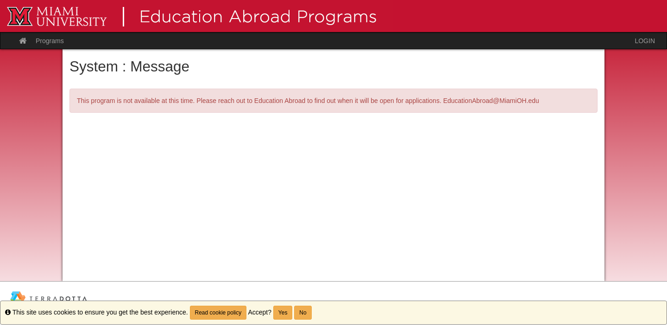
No (302, 312)
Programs (50, 41)
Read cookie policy (218, 312)
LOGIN (645, 41)
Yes (283, 312)
